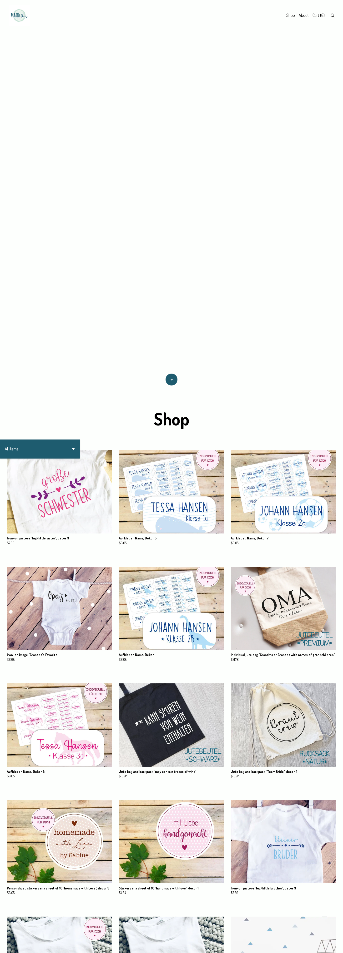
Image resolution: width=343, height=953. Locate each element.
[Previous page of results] (149, 932)
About (304, 15)
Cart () (319, 15)
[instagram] (333, 945)
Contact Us (280, 945)
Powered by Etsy (58, 945)
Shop (290, 15)
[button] (40, 107)
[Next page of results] (194, 932)
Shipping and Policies (308, 945)
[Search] (332, 16)
